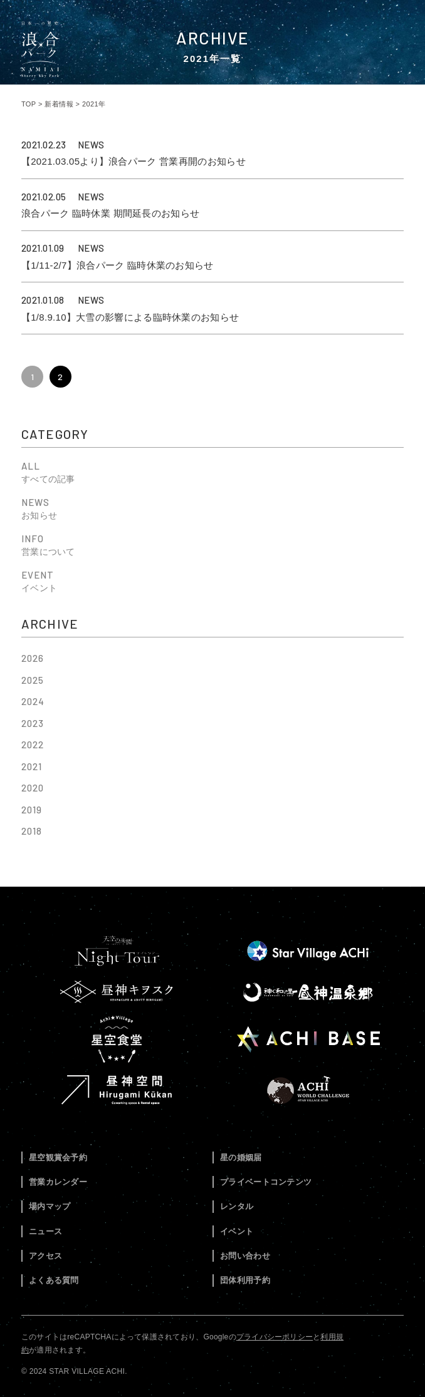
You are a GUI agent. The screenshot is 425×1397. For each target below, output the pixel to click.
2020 (32, 787)
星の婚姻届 (241, 1157)
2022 (32, 744)
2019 (31, 809)
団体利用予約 (245, 1280)
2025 (32, 680)
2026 (32, 658)
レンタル (236, 1206)
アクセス (45, 1255)
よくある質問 (54, 1280)
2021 (31, 766)
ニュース (45, 1231)
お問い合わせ (245, 1255)
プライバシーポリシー (274, 1337)
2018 (31, 831)
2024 (33, 701)
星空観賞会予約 (58, 1157)
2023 (32, 723)
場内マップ (50, 1206)
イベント (236, 1231)
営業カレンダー (58, 1182)
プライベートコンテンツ (266, 1182)
